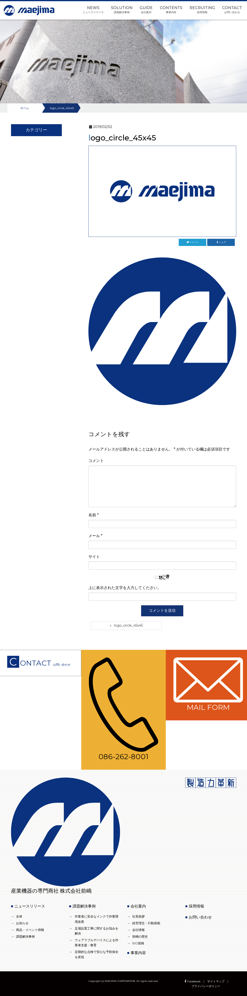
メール (95, 536)
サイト (94, 556)
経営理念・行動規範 (146, 923)
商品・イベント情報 (30, 930)
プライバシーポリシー (205, 986)
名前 (93, 515)
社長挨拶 (138, 916)
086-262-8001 (123, 709)
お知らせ (22, 923)
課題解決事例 (25, 936)
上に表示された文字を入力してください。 (124, 587)
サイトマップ (215, 981)
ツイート (192, 242)
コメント (96, 460)
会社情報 (138, 930)
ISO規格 (138, 943)
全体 (19, 916)
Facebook (192, 981)
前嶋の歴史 (140, 936)
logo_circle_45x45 (128, 625)
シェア (221, 242)
